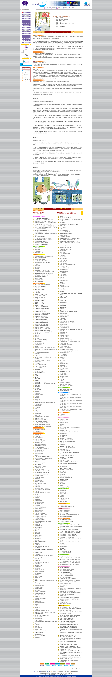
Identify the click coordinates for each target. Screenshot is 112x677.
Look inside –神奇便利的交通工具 (42, 313)
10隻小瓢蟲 (37, 292)
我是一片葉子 (38, 361)
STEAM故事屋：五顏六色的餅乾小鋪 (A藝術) (70, 238)
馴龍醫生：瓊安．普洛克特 (66, 658)
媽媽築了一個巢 (38, 629)
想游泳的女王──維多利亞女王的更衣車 (68, 626)
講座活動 (26, 74)
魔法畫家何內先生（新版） (66, 583)
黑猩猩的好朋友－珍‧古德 (65, 613)
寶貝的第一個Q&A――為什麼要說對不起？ (44, 332)
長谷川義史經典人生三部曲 (41, 232)
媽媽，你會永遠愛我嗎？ (40, 541)
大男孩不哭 (62, 255)
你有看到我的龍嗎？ (39, 518)
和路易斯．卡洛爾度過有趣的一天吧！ (68, 635)
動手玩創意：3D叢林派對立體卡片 (42, 275)
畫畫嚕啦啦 (37, 478)
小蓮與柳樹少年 (63, 302)
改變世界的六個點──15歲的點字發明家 (68, 627)
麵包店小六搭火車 (64, 235)
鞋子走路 (37, 338)
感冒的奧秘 (37, 249)
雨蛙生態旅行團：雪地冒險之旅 (42, 474)
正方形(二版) (37, 607)
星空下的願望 (63, 227)
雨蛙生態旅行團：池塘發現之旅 (42, 448)
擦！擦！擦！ (38, 333)
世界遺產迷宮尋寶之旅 (40, 593)
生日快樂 (62, 379)
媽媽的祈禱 (37, 577)
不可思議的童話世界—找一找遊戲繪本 (68, 322)
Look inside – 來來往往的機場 (41, 314)
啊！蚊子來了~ (63, 360)
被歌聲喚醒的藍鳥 (64, 271)
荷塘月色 (37, 540)
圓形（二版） (63, 225)
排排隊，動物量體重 (39, 571)
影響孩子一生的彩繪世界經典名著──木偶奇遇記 (70, 531)
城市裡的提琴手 (38, 617)
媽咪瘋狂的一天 (38, 538)
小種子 (36, 410)
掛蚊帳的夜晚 (63, 471)
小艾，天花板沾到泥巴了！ (41, 635)
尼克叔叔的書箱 (63, 454)
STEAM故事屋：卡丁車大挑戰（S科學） (69, 239)
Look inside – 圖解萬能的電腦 (41, 324)
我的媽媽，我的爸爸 (64, 335)
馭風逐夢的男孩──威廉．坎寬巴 (67, 618)
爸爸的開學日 (63, 272)
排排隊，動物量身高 (39, 569)
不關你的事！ (38, 291)
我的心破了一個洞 (64, 419)
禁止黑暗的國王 (63, 250)
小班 (61, 299)
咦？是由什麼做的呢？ (40, 372)
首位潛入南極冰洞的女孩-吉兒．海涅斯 (68, 644)
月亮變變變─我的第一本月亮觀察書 (42, 488)
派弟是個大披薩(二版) (64, 498)
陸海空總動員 (38, 405)
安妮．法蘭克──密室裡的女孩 (66, 619)
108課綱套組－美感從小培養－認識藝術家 (44, 221)
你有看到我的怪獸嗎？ (40, 519)
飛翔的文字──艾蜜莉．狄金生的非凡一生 (69, 646)
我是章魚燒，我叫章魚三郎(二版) (42, 610)
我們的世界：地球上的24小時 (66, 446)
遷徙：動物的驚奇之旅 (65, 476)
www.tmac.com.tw (32, 8)
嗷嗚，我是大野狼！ (64, 336)
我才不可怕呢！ (63, 319)
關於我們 (54, 8)
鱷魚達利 (62, 285)
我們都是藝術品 (63, 595)
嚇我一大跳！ (38, 385)
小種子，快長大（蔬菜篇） (41, 364)
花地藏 (61, 482)
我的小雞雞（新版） (39, 437)
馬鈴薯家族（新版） (39, 467)
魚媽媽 (61, 216)
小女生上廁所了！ (39, 367)
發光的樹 (62, 436)
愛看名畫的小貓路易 (64, 326)
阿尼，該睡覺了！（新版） (41, 466)
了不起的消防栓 (63, 354)
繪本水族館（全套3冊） (40, 236)
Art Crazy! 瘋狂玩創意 (64, 567)
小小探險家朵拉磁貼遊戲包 (41, 260)
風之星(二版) (62, 420)
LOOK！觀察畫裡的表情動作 (66, 570)
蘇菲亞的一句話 (38, 552)
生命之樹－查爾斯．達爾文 (66, 610)
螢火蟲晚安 (37, 536)
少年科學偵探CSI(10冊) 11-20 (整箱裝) (43, 239)
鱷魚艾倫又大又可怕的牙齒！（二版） (43, 521)
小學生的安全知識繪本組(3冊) (41, 244)
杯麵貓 (61, 380)
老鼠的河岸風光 (63, 465)
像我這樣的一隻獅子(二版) (65, 249)
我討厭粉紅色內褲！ (64, 376)
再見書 (36, 377)
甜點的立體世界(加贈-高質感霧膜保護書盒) (69, 514)
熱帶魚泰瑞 (37, 606)
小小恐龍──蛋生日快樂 (65, 231)
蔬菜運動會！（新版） (40, 469)
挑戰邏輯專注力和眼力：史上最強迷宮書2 (44, 273)
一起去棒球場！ (63, 274)
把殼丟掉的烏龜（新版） (40, 463)
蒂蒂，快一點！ (63, 261)
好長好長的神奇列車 (39, 288)
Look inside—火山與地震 (40, 311)
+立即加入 (26, 57)
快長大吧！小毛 (63, 501)
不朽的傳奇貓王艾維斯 (65, 649)
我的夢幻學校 (63, 305)
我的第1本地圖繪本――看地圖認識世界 (43, 458)
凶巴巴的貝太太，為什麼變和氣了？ (43, 562)
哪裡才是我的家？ (39, 627)
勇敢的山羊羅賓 (63, 433)
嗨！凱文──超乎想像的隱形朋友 (42, 615)
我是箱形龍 (37, 568)
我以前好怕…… (38, 601)
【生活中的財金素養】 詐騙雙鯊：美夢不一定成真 (71, 409)
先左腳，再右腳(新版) (39, 447)
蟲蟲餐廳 (62, 358)
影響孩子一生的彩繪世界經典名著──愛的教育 (70, 532)
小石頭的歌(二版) (63, 430)
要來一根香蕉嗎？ (64, 275)
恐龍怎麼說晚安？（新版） (41, 445)
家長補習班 (37, 560)
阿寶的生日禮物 (38, 535)
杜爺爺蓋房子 (63, 499)
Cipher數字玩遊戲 (39, 279)
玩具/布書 (66, 8)
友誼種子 (37, 497)
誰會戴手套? (37, 391)
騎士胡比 (37, 494)
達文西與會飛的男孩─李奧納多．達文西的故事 (70, 580)
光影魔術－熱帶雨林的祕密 (41, 514)
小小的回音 (62, 304)
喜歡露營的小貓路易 (64, 327)
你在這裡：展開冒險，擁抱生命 (67, 455)
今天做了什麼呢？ (64, 374)
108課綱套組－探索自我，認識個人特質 (43, 224)
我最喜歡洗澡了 (38, 434)
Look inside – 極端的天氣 (40, 310)
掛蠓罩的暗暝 (63, 472)
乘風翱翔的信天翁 (64, 269)
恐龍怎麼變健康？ (39, 565)
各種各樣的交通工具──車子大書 (67, 321)
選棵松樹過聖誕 (38, 618)
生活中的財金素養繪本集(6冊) (66, 410)
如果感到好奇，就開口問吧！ (66, 438)
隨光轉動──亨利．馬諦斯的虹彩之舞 (68, 591)
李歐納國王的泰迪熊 (64, 268)
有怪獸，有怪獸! (63, 505)
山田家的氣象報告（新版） (41, 444)
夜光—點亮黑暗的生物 (64, 346)
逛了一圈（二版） (64, 585)
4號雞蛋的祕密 (63, 373)
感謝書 (36, 375)
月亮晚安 (37, 336)
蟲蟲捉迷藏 (37, 532)
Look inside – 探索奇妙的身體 (41, 317)
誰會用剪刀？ (38, 393)
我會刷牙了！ (38, 374)
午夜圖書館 (37, 554)
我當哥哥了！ (38, 543)
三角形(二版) (37, 596)
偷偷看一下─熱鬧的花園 (40, 297)
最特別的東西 (63, 490)
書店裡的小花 (63, 300)
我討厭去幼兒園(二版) (39, 481)
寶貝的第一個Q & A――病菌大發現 (42, 328)
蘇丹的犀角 (62, 444)
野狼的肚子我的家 (39, 587)
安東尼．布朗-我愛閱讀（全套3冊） (43, 423)
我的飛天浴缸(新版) (39, 503)
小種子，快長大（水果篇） (41, 366)
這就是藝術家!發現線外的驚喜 (66, 349)
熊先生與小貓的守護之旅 (65, 384)
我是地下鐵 (62, 474)
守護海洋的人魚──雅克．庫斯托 (67, 623)
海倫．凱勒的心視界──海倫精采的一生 (68, 616)
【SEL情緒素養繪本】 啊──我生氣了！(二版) (45, 347)
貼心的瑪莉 (37, 563)
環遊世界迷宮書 (38, 278)
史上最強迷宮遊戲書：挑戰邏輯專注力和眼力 (45, 271)
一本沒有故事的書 (64, 245)
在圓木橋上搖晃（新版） (40, 441)
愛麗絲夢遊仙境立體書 (65, 510)
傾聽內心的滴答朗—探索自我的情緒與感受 (69, 461)
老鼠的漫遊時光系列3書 (65, 487)
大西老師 (62, 282)
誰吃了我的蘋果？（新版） (41, 483)
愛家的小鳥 (62, 222)
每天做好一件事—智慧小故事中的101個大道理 (70, 557)
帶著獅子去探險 (63, 324)
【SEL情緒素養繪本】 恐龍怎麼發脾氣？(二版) (45, 612)
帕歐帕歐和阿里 (63, 546)
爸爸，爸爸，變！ (39, 557)
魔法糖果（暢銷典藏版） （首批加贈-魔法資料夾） (71, 219)
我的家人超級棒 (63, 307)
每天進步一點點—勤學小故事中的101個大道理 (70, 559)
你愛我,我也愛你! (38, 344)
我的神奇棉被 (63, 297)
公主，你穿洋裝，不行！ (65, 296)
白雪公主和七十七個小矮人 (41, 631)
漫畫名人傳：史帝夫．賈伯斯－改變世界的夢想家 (71, 612)
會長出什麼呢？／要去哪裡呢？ (67, 385)
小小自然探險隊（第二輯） (66, 552)
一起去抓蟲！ (38, 505)
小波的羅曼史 (38, 431)
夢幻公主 (37, 264)
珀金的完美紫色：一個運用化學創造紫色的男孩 (70, 657)
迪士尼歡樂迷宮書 (39, 281)
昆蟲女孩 (62, 643)
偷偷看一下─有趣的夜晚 (40, 295)
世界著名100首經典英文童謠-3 (66, 521)
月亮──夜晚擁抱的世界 (65, 253)
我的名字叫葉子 (38, 527)
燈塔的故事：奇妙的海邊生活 (66, 457)
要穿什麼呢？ (38, 378)
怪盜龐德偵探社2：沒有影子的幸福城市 (68, 535)
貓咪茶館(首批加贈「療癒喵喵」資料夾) (68, 311)
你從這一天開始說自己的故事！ (67, 439)
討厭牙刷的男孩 (38, 576)
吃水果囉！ (37, 397)
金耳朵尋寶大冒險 (64, 545)
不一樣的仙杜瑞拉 (39, 632)
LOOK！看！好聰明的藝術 (65, 577)
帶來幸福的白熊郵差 (39, 595)
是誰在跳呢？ (38, 369)
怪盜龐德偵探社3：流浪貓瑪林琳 (67, 537)
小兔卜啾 (37, 491)
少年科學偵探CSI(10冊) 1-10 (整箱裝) (43, 238)
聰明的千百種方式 (64, 290)
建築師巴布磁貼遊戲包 (40, 259)
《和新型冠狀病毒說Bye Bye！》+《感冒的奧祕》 (46, 222)
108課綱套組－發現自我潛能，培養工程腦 (44, 219)
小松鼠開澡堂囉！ (39, 404)
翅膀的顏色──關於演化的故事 (66, 469)
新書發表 (26, 76)
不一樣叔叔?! (37, 551)
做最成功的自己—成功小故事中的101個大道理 (70, 564)
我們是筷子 (62, 277)
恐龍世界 (37, 268)
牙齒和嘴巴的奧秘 (39, 247)
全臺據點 (60, 8)
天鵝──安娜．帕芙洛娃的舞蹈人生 (67, 621)
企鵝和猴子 (62, 495)
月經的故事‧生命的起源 (65, 450)
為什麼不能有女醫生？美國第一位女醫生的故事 (70, 615)
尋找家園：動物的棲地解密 (66, 477)
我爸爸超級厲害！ (39, 480)
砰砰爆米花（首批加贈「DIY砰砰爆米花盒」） (45, 402)
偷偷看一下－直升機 (39, 300)
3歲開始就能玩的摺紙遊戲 (40, 276)
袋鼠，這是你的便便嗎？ (40, 289)
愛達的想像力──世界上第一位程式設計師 (69, 624)
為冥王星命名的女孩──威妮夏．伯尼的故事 (69, 650)
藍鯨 (36, 579)
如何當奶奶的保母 (39, 613)
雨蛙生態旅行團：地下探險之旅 (42, 546)
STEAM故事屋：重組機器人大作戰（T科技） (70, 241)
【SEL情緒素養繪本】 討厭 (66, 340)
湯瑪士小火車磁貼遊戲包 (40, 257)
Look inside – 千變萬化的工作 (41, 306)
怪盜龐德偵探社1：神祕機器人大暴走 (68, 534)
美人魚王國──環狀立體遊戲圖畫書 (42, 284)
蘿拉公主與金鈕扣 (64, 513)
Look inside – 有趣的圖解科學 (41, 321)
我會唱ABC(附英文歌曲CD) (66, 519)
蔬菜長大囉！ (38, 399)
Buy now (78, 32)
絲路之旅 (62, 415)
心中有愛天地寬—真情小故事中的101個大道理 (70, 561)
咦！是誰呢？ (38, 496)
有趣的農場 (37, 267)
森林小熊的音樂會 (64, 252)
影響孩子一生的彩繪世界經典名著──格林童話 (70, 525)
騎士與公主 (37, 499)
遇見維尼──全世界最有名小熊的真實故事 (44, 549)
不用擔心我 (62, 357)
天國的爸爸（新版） (39, 453)
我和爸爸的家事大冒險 (65, 371)
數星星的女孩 (63, 428)
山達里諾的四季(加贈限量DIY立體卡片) (68, 516)
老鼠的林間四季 (63, 458)
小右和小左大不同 (64, 343)
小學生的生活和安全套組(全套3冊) (42, 218)
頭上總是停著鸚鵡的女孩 (40, 598)
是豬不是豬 (62, 220)
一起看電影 (37, 624)
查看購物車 (73, 8)
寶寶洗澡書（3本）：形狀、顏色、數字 (43, 426)
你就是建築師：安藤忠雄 (65, 603)
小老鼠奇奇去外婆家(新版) (40, 459)
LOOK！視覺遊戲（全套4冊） (41, 421)
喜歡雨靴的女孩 (38, 573)
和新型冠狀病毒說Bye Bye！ (66, 247)
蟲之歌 (36, 455)
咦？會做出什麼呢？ (39, 371)
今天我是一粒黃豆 (39, 394)
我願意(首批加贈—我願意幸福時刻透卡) (68, 463)
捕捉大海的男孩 (63, 480)
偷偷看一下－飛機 (39, 305)
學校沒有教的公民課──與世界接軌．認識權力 (70, 427)
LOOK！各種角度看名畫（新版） (67, 569)
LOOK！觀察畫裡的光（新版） (66, 574)
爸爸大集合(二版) (38, 511)
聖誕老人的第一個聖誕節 (65, 347)
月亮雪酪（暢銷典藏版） (40, 602)
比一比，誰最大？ (39, 508)
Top (80, 668)
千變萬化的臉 (38, 251)
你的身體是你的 (63, 313)
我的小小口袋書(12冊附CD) (41, 339)
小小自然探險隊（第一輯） (66, 551)
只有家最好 (37, 637)
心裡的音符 (37, 544)
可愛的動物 (37, 265)
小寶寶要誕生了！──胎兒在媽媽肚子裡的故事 (45, 383)
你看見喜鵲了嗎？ (64, 602)
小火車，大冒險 (38, 620)
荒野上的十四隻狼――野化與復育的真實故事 (69, 452)
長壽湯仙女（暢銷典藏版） (41, 591)
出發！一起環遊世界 (64, 511)
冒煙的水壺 (37, 590)
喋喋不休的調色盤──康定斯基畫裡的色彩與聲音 (70, 592)
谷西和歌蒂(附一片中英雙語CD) (67, 506)
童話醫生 (62, 377)
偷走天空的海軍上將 (64, 352)
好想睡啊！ (37, 388)
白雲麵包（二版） (39, 442)
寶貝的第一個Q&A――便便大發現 (42, 327)
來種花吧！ (37, 380)
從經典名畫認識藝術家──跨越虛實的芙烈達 (69, 599)
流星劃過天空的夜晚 (39, 585)
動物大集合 (37, 407)
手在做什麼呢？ (38, 413)
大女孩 (61, 362)
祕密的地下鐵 (63, 661)
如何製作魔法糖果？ (64, 363)
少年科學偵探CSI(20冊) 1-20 (41, 241)
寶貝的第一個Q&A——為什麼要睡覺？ (43, 330)
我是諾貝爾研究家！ (39, 634)
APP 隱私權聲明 (74, 671)
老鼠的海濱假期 (63, 466)
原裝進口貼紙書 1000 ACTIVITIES (42, 262)
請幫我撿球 (62, 333)
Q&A (25, 72)
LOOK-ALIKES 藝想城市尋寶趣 (66, 575)
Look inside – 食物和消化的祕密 (42, 308)
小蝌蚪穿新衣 (38, 522)
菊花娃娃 (37, 461)
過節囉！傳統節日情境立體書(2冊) (42, 424)
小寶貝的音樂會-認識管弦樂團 (41, 325)
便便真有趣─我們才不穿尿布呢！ (42, 382)
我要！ (36, 408)
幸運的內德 (37, 486)
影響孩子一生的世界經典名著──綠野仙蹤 (69, 529)
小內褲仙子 (37, 583)
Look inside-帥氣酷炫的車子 (41, 319)
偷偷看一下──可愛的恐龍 (40, 299)
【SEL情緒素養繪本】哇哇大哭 (41, 419)
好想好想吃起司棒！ (64, 280)
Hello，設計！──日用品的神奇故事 (67, 441)
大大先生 (62, 288)
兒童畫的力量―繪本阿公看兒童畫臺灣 (68, 581)
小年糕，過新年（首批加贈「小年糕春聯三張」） (71, 351)
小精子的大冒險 (38, 439)
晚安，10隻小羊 (38, 415)
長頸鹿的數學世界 (64, 332)
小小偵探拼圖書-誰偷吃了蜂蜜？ (42, 352)
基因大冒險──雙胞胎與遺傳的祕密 (67, 264)
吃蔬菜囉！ (37, 396)
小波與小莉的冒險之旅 (40, 429)
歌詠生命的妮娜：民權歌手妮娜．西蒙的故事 (70, 655)
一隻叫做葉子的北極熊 (65, 236)
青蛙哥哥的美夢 (63, 366)
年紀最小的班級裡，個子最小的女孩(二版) (44, 555)
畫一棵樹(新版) (38, 547)
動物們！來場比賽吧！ (65, 315)
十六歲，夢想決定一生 (65, 556)
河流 (61, 425)
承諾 (36, 530)
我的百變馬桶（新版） (40, 502)
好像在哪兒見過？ (64, 266)
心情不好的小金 (63, 260)
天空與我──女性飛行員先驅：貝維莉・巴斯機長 (70, 647)
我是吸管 (62, 279)
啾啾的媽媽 (62, 365)
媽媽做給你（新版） (39, 475)
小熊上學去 (37, 599)
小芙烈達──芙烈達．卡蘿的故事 (67, 594)
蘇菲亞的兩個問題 (64, 230)
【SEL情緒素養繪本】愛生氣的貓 (42, 416)
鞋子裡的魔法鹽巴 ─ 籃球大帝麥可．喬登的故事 (70, 608)
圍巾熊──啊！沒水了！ (40, 524)
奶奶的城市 (37, 558)
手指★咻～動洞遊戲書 (40, 513)
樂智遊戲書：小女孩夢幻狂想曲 (42, 270)
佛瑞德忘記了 (38, 604)
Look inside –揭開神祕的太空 (41, 316)
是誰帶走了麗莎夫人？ (65, 600)
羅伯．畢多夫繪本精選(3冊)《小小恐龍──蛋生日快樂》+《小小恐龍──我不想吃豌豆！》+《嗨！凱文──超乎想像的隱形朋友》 (46, 227)
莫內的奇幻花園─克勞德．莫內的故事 (68, 578)
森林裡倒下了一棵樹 (64, 460)
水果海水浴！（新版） (40, 477)
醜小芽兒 (62, 310)
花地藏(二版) (62, 483)
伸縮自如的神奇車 (64, 318)
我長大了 (37, 346)
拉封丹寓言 (37, 485)
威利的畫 (62, 496)
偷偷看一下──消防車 (39, 303)
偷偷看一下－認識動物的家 (41, 294)
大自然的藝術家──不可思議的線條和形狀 (69, 224)
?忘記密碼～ (26, 55)
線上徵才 (26, 68)
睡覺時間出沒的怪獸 (64, 286)
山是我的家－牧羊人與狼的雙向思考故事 (69, 432)
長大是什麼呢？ (38, 389)
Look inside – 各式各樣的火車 (41, 322)
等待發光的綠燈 (63, 355)
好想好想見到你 (63, 263)
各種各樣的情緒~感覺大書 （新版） (43, 492)
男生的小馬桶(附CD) (39, 343)
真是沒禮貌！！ (38, 353)
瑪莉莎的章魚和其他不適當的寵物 (42, 489)
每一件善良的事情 (64, 422)
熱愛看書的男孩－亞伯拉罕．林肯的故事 (69, 607)
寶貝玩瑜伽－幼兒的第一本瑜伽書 (42, 360)
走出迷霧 (62, 424)
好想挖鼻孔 (62, 369)
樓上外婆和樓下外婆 (64, 493)
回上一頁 (75, 668)
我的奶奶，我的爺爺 (64, 338)
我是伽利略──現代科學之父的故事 (67, 636)
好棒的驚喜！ (38, 386)
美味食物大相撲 (63, 316)
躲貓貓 (36, 609)
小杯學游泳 (62, 291)
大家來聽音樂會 (63, 492)
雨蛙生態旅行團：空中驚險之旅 (42, 472)
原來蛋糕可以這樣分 (64, 368)
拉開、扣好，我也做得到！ (41, 286)
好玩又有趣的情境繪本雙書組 (41, 242)
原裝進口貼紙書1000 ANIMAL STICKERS (44, 256)
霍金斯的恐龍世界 (39, 452)
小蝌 (61, 228)
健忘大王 (62, 548)
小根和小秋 (37, 436)
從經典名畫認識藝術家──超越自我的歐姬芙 (69, 597)
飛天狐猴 (37, 574)
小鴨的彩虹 (37, 363)
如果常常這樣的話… (39, 510)
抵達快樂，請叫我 (64, 479)
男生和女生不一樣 (39, 252)
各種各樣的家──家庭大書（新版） (42, 456)
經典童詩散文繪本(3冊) (65, 390)
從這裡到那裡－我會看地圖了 (66, 344)
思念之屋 (37, 626)
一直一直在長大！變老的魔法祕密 (67, 447)
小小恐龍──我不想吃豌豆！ (66, 233)
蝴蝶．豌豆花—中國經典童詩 (66, 389)
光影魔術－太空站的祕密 (40, 516)
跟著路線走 (37, 533)
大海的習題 (62, 414)
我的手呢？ (37, 335)
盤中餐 (61, 485)
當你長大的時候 (63, 435)
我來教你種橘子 (38, 341)
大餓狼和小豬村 (38, 588)
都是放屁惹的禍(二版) (39, 450)
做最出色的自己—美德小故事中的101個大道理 (70, 562)
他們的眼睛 (62, 443)
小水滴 (36, 411)
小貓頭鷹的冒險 (38, 500)
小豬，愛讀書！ (38, 464)
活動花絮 (26, 77)
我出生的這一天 (63, 258)
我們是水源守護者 (64, 449)
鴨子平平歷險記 (38, 525)
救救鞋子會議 (63, 549)
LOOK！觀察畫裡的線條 (65, 572)
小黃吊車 (37, 400)
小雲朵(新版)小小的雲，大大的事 (42, 470)
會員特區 (48, 8)
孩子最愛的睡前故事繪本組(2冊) (42, 230)
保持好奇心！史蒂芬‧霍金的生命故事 (68, 641)
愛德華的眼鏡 (63, 257)
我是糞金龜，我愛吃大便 (65, 217)
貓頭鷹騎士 (62, 308)
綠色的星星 (62, 283)
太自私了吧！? (38, 355)
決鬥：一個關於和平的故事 (66, 468)
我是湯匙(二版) (38, 566)
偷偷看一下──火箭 (39, 302)
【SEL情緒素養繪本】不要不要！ (42, 418)
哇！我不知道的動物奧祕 (40, 507)
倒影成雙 (62, 586)
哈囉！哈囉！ (38, 529)
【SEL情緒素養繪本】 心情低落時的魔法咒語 (70, 341)
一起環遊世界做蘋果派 (65, 382)
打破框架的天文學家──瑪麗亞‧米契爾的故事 (69, 660)
